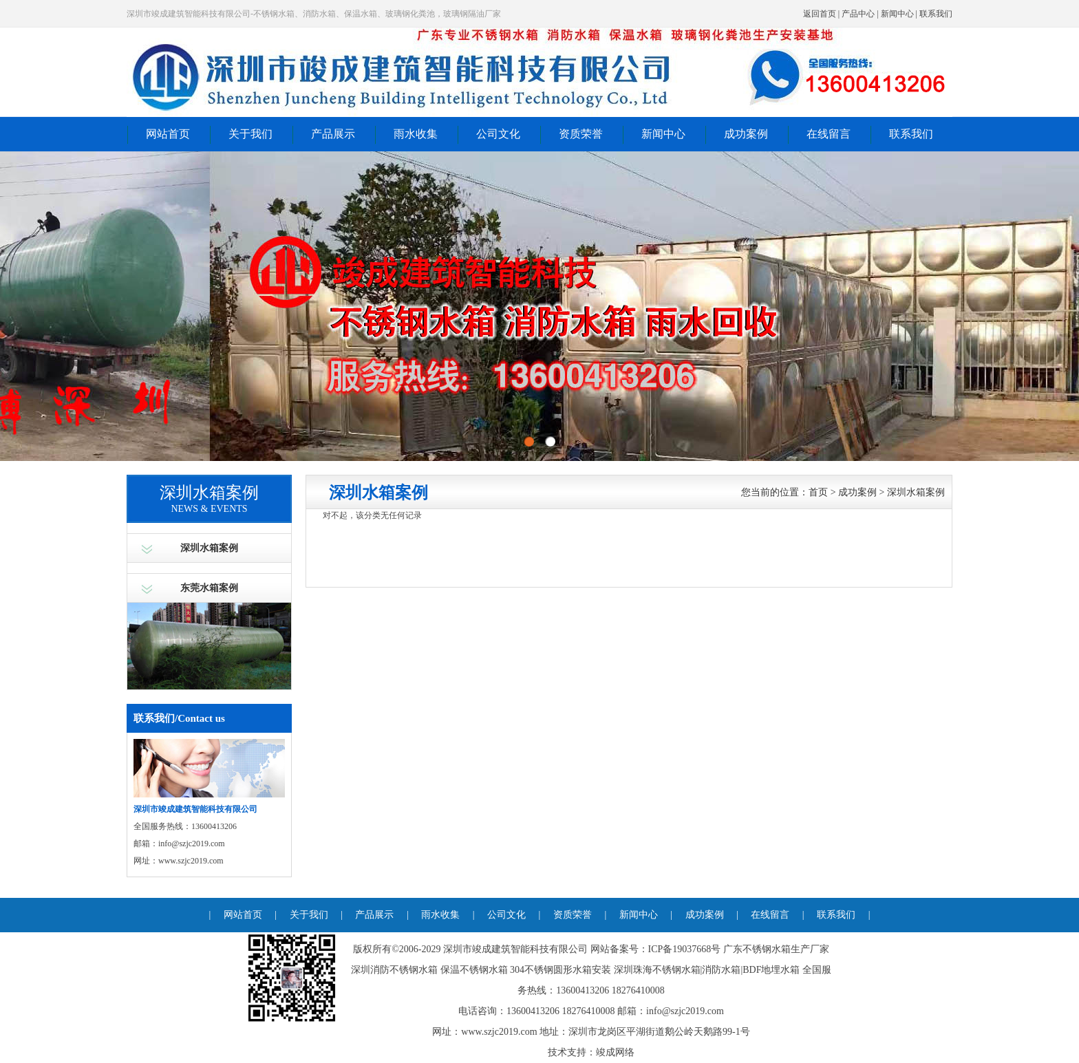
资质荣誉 (581, 134)
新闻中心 (897, 14)
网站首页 (168, 134)
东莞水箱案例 (209, 588)
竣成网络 (615, 1052)
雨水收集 (416, 134)
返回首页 (819, 14)
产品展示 (333, 134)
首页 (818, 492)
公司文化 (498, 134)
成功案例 (746, 134)
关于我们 (250, 134)
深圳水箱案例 (209, 548)
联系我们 (935, 14)
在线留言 (828, 134)
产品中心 (858, 14)
